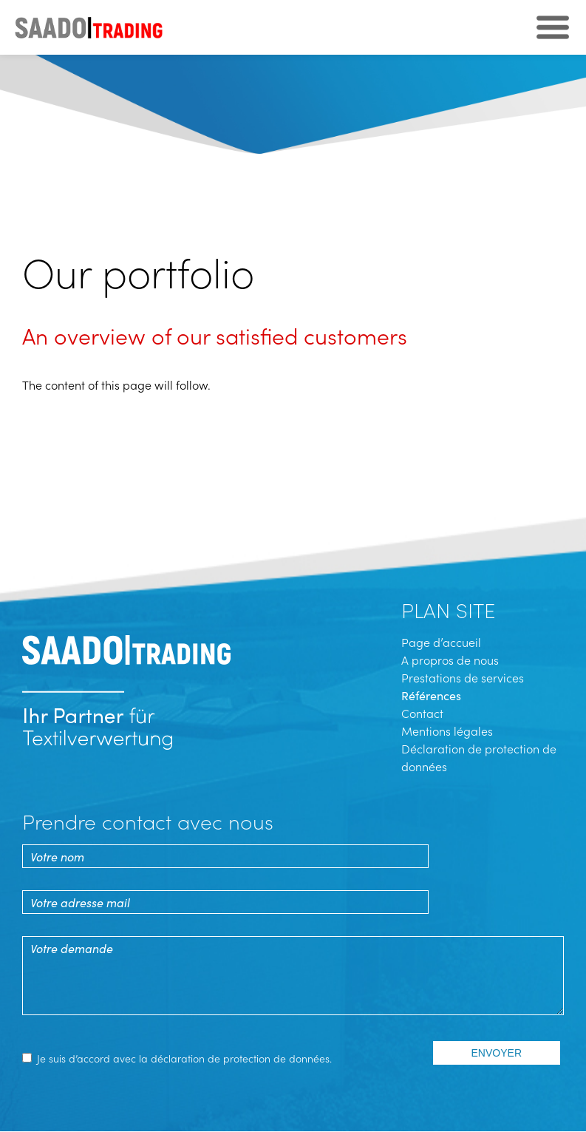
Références (431, 695)
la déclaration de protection (204, 1058)
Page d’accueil (441, 642)
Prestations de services (462, 677)
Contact (422, 713)
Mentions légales (447, 730)
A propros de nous (450, 659)
